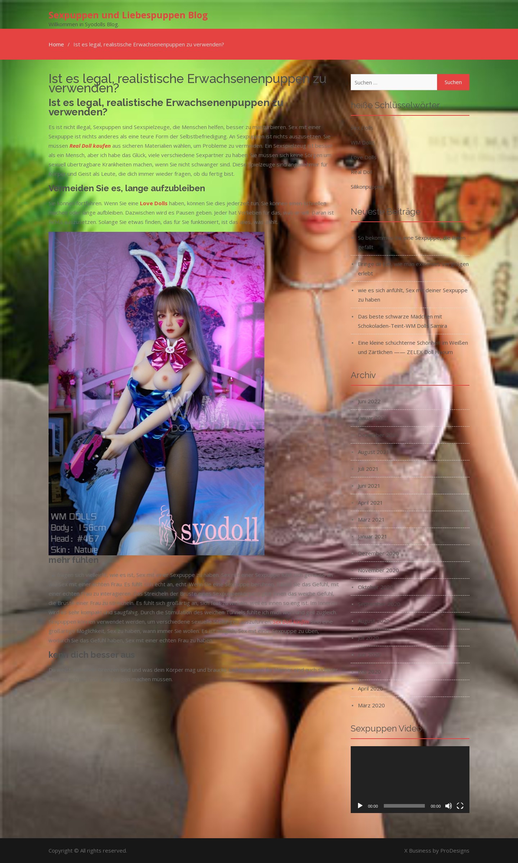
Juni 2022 (369, 401)
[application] (410, 779)
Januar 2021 (372, 536)
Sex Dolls (362, 127)
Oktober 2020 (375, 587)
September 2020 (379, 603)
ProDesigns (454, 850)
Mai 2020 (369, 671)
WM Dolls (362, 142)
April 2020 (370, 688)
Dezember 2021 (378, 435)
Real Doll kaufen (90, 145)
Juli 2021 (368, 468)
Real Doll (361, 171)
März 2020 (371, 705)
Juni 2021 (369, 485)
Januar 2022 (372, 418)
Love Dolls (364, 157)
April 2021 (370, 502)
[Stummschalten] (448, 805)
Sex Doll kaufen (291, 621)
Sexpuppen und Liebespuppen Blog (128, 15)
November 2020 (378, 570)
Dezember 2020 (378, 553)
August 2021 (374, 451)
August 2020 (374, 620)
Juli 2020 (368, 637)
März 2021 (371, 519)
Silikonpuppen (367, 186)
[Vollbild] (460, 805)
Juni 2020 (369, 654)
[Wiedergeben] (360, 805)
